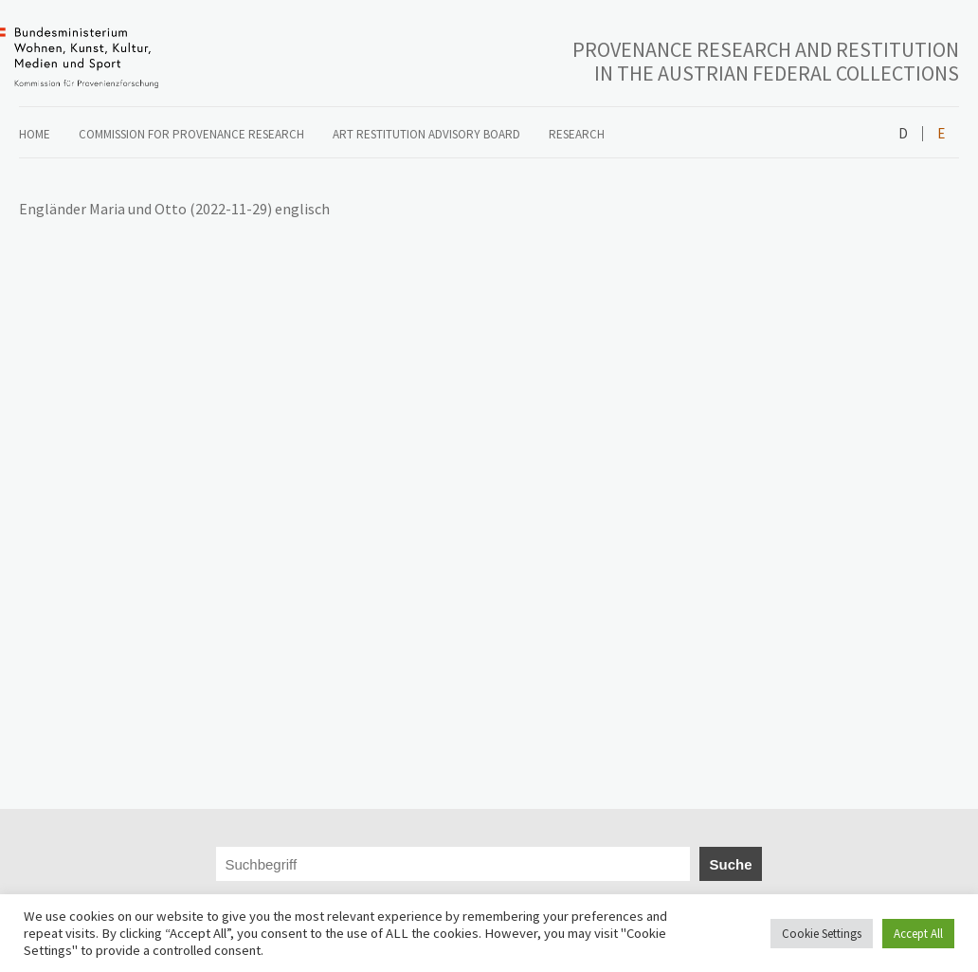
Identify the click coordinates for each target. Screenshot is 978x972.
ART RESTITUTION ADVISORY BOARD (426, 134)
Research (577, 134)
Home (34, 134)
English (940, 134)
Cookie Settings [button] (821, 934)
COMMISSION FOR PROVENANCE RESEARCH (191, 134)
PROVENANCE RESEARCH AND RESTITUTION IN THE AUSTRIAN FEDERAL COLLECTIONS (765, 61)
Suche (730, 864)
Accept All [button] (918, 934)
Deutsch (903, 134)
